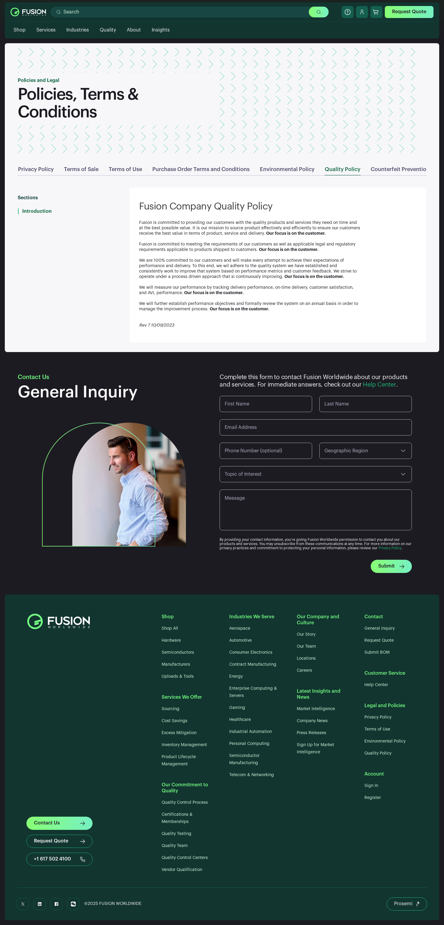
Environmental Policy (287, 169)
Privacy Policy (36, 169)
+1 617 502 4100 (59, 859)
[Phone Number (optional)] (266, 451)
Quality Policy (342, 169)
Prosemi (407, 903)
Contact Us (59, 823)
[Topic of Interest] (316, 474)
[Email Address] (316, 427)
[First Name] (266, 404)
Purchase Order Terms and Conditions (201, 169)
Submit (391, 566)
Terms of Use (125, 169)
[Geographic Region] (365, 451)
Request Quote (409, 11)
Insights (161, 30)
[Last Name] (366, 404)
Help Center (379, 385)
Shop (20, 30)
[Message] (316, 512)
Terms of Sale (81, 169)
